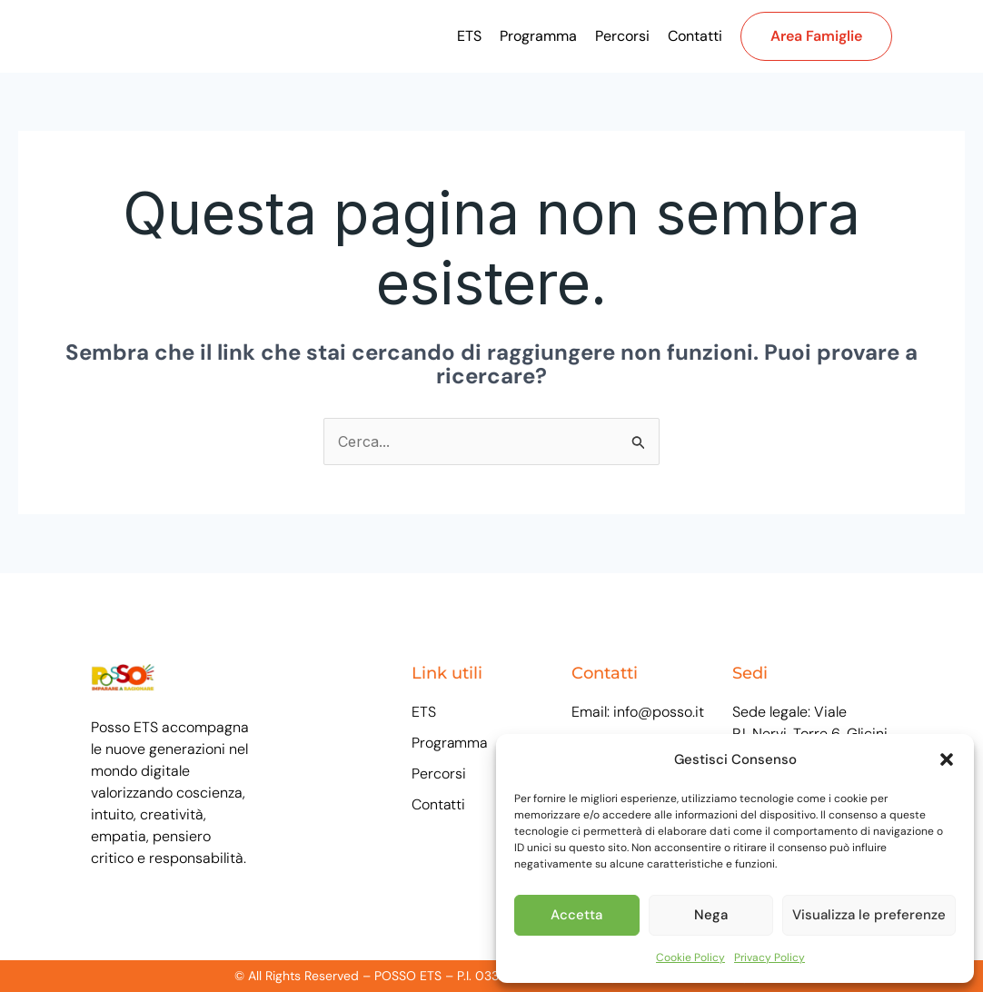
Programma (538, 35)
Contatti (695, 35)
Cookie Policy (690, 957)
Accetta (576, 915)
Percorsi (622, 35)
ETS (469, 35)
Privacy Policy (769, 957)
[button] (947, 759)
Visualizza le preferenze (869, 915)
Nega (711, 915)
